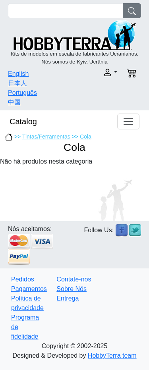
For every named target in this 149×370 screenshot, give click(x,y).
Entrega (67, 298)
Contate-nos (73, 279)
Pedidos (22, 279)
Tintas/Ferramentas (46, 136)
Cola (85, 136)
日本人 (17, 83)
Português (22, 92)
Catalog (23, 121)
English (18, 73)
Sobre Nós (71, 288)
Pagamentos (29, 288)
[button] (98, 72)
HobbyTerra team (112, 355)
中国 (14, 102)
